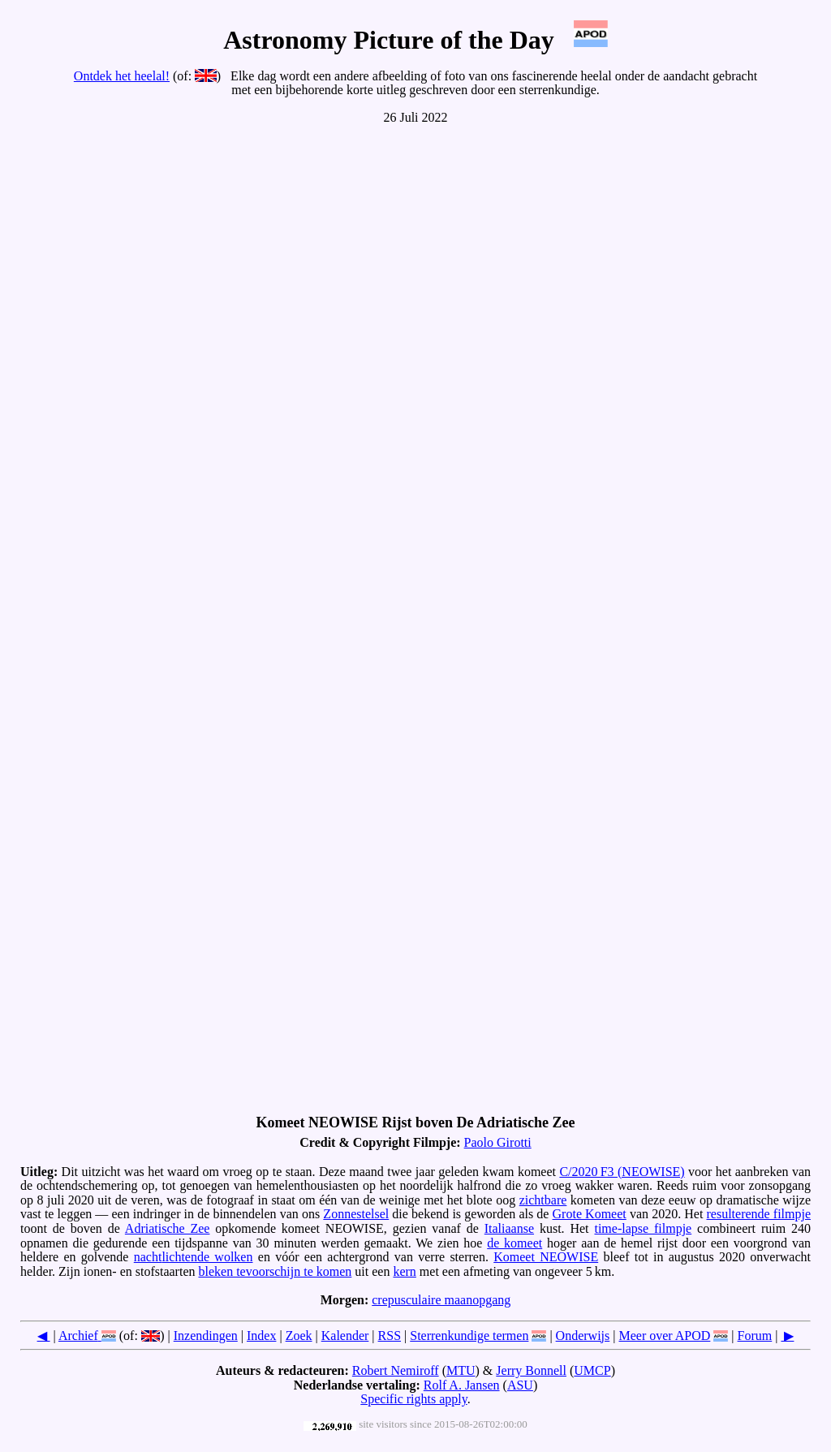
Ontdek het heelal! (122, 76)
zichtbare (543, 1200)
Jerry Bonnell (531, 1370)
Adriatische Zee (167, 1228)
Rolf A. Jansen (462, 1385)
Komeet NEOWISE (545, 1257)
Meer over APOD (664, 1335)
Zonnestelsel (356, 1214)
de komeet (514, 1243)
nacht (148, 1257)
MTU (461, 1370)
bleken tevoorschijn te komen (274, 1271)
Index (261, 1335)
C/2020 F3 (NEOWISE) (621, 1171)
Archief (78, 1335)
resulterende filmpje (759, 1214)
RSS (389, 1335)
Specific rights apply (413, 1399)
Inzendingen (206, 1335)
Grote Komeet (589, 1214)
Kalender (345, 1335)
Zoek (299, 1335)
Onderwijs (583, 1335)
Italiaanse (509, 1228)
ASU (520, 1385)
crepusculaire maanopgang (441, 1300)
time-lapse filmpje (642, 1228)
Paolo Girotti (498, 1142)
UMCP (592, 1370)
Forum (755, 1335)
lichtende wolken (206, 1257)
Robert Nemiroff (395, 1370)
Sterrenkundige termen (469, 1335)
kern (404, 1271)
